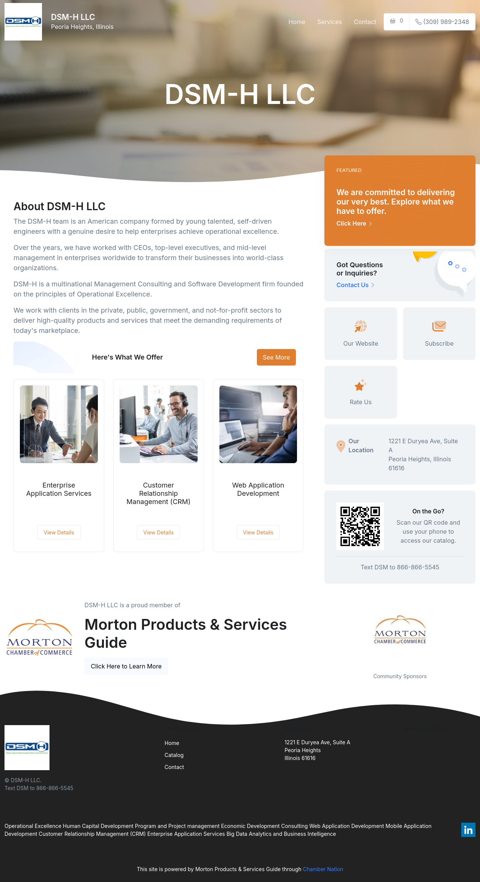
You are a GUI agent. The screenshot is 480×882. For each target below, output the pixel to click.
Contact (365, 22)
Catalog (174, 755)
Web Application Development (258, 489)
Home (296, 22)
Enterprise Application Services (59, 489)
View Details (59, 532)
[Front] (24, 22)
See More (276, 357)
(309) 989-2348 (442, 22)
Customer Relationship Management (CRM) (158, 493)
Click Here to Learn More (126, 666)
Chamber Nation (323, 869)
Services (329, 22)
